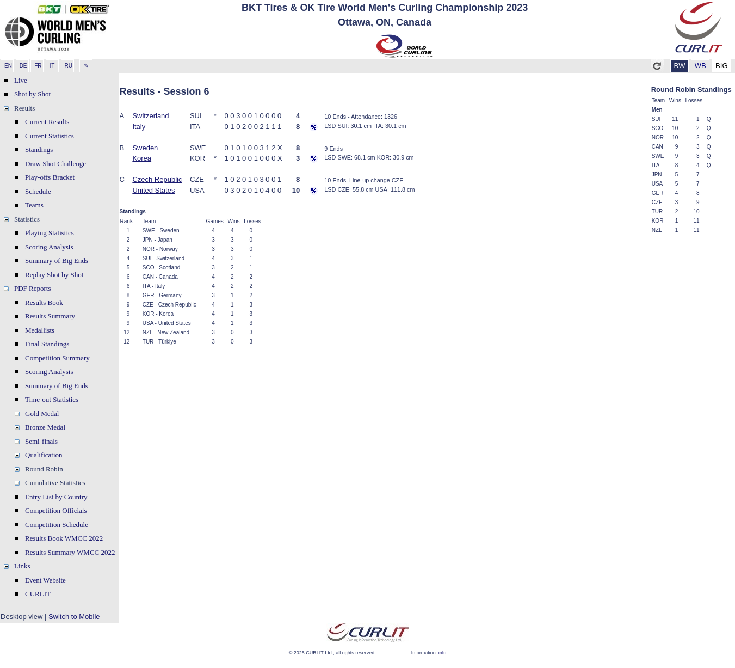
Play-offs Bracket (50, 177)
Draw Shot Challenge (55, 164)
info (442, 652)
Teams (34, 205)
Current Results (47, 122)
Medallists (39, 330)
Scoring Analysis (49, 247)
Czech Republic (157, 179)
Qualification (44, 455)
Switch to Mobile (74, 616)
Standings (39, 149)
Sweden (145, 148)
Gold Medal (42, 413)
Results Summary (50, 316)
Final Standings (47, 344)
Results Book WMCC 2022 (64, 538)
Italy (138, 126)
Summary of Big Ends (56, 260)
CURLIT (38, 594)
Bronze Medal (45, 427)
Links (22, 566)
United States (153, 190)
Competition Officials (56, 510)
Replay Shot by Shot (54, 275)
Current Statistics (49, 136)
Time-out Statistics (51, 399)
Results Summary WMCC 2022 (70, 552)
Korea (141, 158)
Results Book (44, 302)
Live (20, 80)
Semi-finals (41, 441)
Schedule (38, 191)
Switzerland (150, 116)
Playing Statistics (49, 233)
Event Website (45, 580)
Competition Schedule (56, 524)
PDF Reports (32, 288)
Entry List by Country (56, 497)
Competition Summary (57, 358)
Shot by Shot (32, 94)
